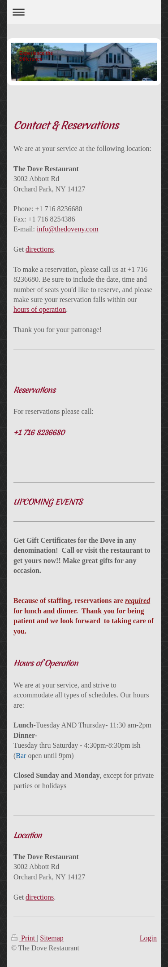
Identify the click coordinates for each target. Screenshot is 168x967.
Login (148, 938)
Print (24, 938)
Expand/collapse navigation (84, 12)
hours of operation (39, 309)
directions (40, 249)
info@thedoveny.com (68, 229)
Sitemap (51, 938)
